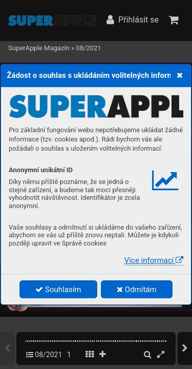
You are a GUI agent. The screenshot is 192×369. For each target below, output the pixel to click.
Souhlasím (58, 289)
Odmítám (137, 289)
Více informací (153, 260)
